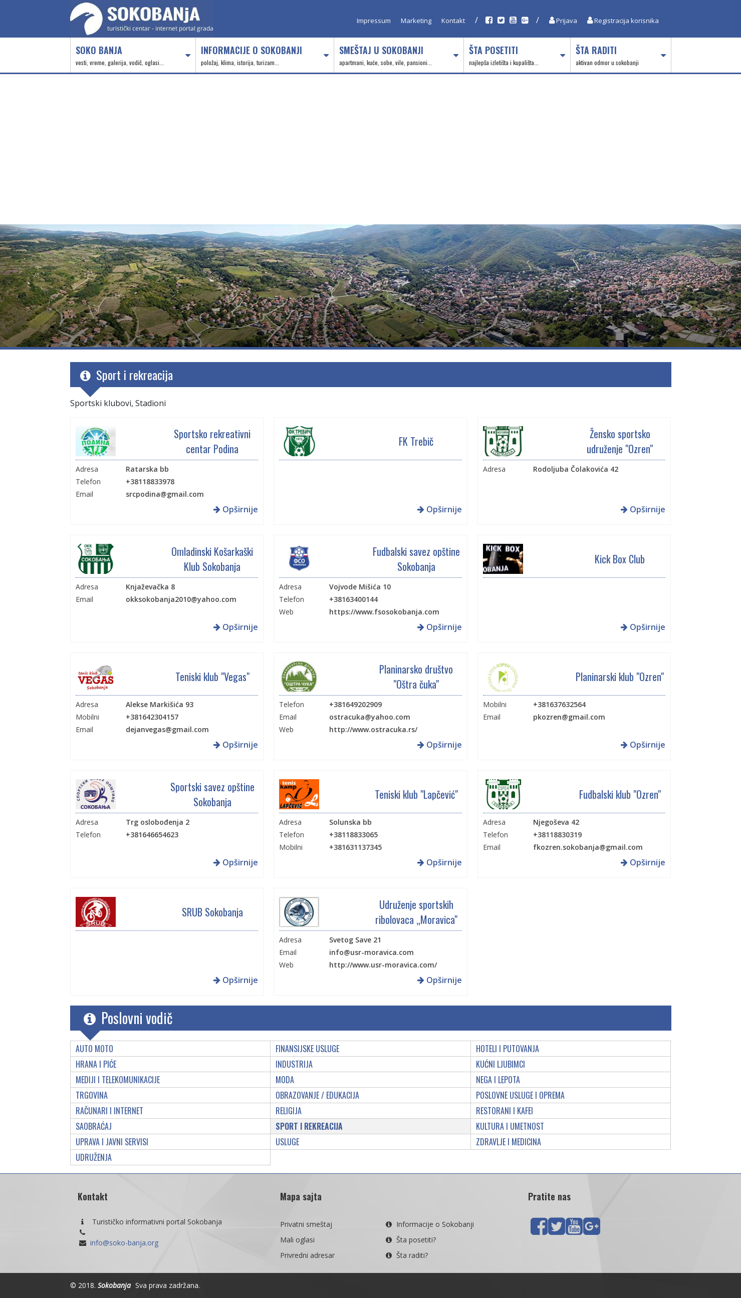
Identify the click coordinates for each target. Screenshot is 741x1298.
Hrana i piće (96, 1064)
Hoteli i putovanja (507, 1049)
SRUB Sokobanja (212, 911)
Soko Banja (133, 56)
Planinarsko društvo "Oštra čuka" (416, 677)
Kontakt (453, 20)
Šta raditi (620, 56)
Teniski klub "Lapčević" (416, 794)
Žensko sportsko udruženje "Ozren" (620, 441)
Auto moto (94, 1049)
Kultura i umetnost (510, 1126)
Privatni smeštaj (306, 1224)
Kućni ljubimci (500, 1064)
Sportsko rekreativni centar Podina (212, 441)
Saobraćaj (94, 1126)
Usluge (287, 1142)
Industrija (294, 1064)
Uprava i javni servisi (112, 1142)
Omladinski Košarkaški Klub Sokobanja (212, 559)
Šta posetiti (517, 56)
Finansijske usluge (307, 1049)
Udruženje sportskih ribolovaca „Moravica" (416, 912)
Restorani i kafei (504, 1111)
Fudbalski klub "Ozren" (620, 794)
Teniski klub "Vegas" (212, 676)
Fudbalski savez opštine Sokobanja (416, 559)
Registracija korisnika (623, 20)
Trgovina (92, 1095)
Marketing (416, 20)
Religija (289, 1111)
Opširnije (235, 509)
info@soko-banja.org (124, 1242)
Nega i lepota (498, 1080)
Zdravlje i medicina (508, 1142)
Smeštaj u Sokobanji (398, 56)
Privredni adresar (307, 1255)
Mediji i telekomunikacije (118, 1080)
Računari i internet (109, 1111)
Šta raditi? (406, 1255)
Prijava (563, 20)
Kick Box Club (620, 558)
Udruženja (94, 1157)
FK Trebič (416, 441)
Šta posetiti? (410, 1239)
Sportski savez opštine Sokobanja (212, 794)
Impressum (374, 20)
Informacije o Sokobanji (265, 56)
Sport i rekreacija (309, 1126)
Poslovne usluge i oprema (520, 1095)
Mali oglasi (297, 1239)
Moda (285, 1080)
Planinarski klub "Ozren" (620, 676)
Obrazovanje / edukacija (317, 1095)
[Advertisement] (370, 149)
